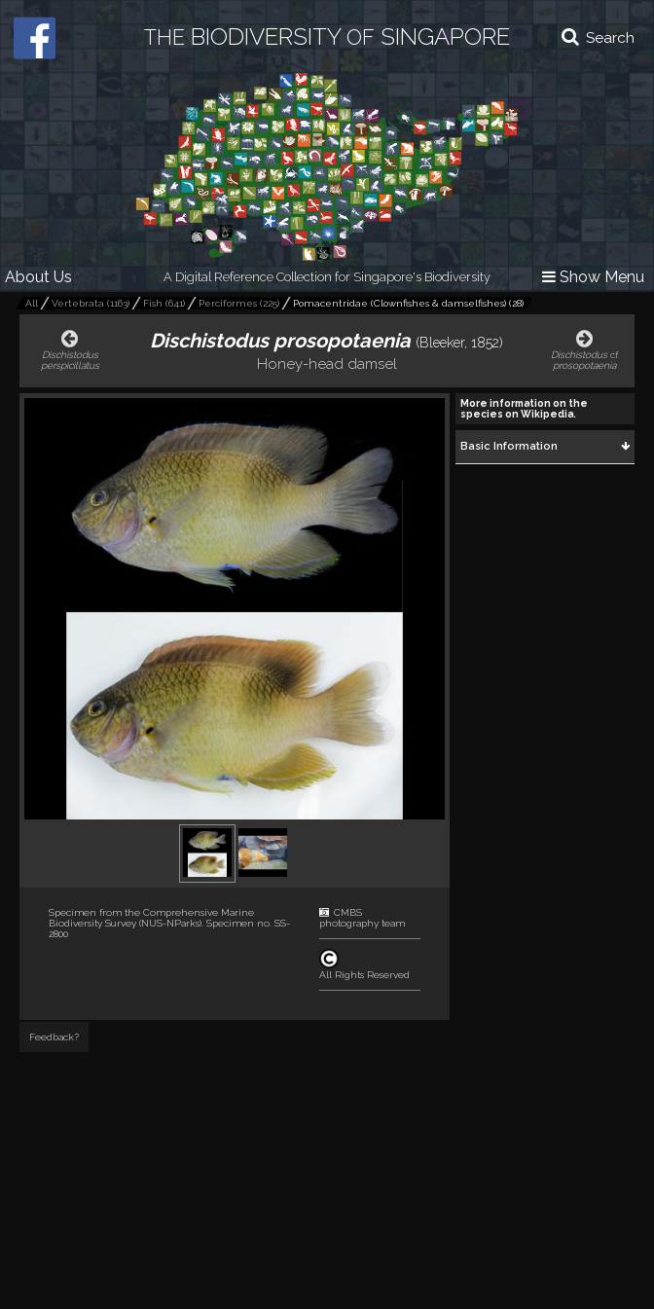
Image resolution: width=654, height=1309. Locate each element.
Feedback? (54, 1037)
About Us (38, 277)
